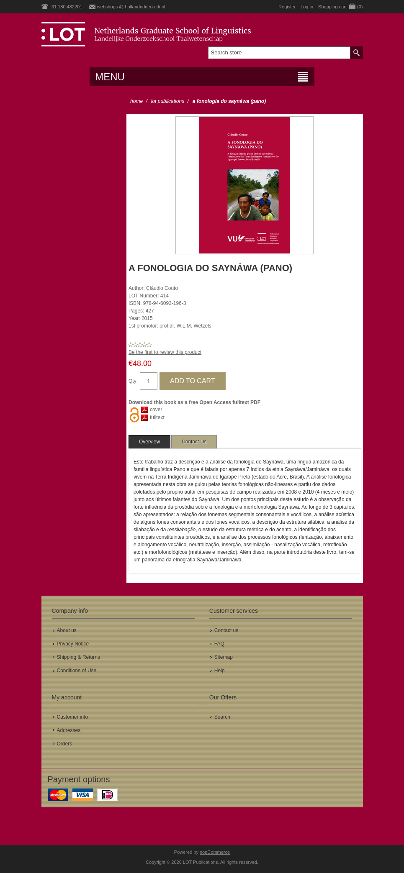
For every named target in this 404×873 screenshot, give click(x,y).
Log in (307, 6)
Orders (64, 744)
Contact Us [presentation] (194, 442)
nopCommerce (215, 852)
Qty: (133, 381)
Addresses (69, 730)
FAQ (219, 644)
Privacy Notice (73, 644)
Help (219, 670)
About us (67, 630)
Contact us (226, 630)
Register (287, 6)
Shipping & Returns (78, 657)
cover (156, 409)
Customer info (72, 717)
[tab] (149, 441)
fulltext (157, 417)
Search (222, 717)
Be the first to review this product (165, 352)
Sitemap (223, 657)
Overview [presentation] (149, 442)
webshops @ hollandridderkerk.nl (131, 6)
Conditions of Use (77, 670)
